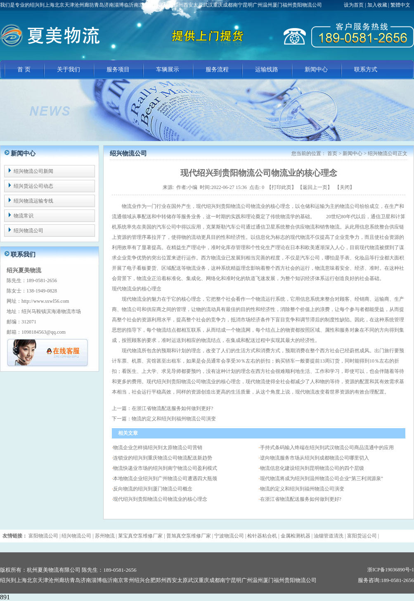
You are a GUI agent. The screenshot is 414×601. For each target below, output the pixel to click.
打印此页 (281, 187)
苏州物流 (105, 536)
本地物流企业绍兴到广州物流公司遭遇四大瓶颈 (165, 478)
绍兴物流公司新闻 (33, 171)
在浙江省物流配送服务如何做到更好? (300, 499)
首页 (332, 153)
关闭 (345, 187)
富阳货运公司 (362, 536)
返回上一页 (315, 187)
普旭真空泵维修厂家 (188, 536)
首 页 (24, 69)
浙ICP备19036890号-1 (390, 570)
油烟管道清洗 (328, 536)
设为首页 (354, 5)
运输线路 (266, 69)
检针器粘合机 (262, 536)
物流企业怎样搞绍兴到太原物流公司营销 (157, 447)
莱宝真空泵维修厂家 (140, 536)
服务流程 (217, 69)
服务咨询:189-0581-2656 (386, 580)
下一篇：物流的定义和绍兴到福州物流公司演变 (164, 419)
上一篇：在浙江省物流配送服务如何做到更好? (162, 408)
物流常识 (23, 216)
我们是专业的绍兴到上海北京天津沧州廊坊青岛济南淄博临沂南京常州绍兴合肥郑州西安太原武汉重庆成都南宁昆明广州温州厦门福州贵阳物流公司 (161, 5)
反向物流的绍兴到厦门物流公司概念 (152, 489)
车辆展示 (167, 69)
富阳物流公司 (43, 536)
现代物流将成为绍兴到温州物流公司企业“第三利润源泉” (321, 478)
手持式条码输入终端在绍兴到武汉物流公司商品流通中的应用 (327, 447)
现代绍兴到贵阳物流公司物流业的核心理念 (160, 499)
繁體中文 (400, 5)
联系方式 (365, 69)
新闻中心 (316, 69)
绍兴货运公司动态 (33, 186)
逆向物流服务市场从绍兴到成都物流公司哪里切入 (314, 458)
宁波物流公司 (229, 536)
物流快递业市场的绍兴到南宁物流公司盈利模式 (165, 468)
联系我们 (23, 254)
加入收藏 (377, 5)
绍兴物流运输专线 (33, 201)
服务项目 (118, 69)
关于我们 (68, 69)
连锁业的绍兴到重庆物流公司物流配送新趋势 (162, 458)
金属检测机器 (295, 536)
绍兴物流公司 (28, 230)
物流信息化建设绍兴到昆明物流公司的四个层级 (312, 468)
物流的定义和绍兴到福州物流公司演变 (302, 489)
